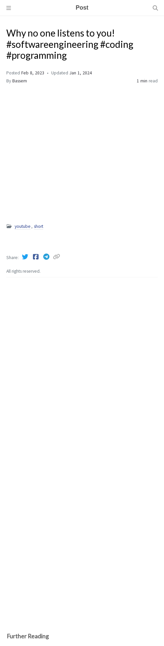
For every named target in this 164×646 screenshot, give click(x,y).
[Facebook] (36, 257)
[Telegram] (47, 257)
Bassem (19, 81)
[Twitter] (25, 257)
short (38, 226)
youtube (23, 226)
